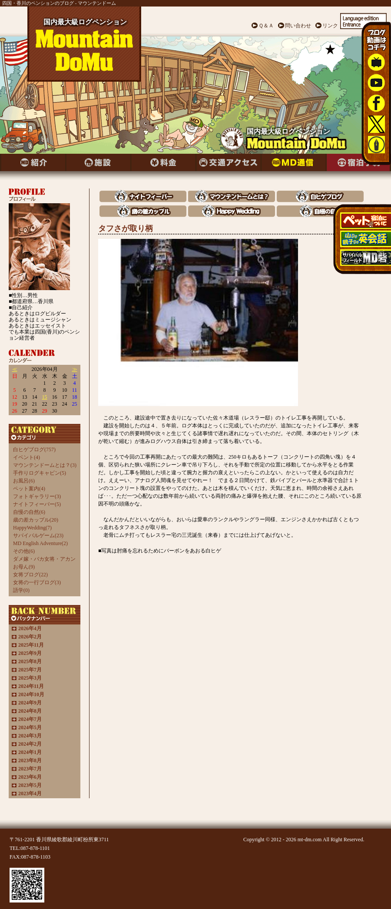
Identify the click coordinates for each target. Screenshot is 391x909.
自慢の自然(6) (29, 512)
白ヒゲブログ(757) (34, 449)
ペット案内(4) (29, 489)
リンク (330, 26)
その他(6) (24, 551)
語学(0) (21, 590)
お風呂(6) (24, 481)
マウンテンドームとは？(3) (44, 465)
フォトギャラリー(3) (37, 496)
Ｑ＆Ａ (266, 26)
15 (44, 397)
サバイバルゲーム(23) (38, 535)
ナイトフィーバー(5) (37, 504)
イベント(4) (26, 457)
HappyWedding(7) (32, 528)
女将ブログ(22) (30, 575)
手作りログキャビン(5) (39, 473)
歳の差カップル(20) (35, 520)
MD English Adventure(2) (40, 543)
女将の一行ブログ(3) (37, 582)
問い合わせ (298, 26)
